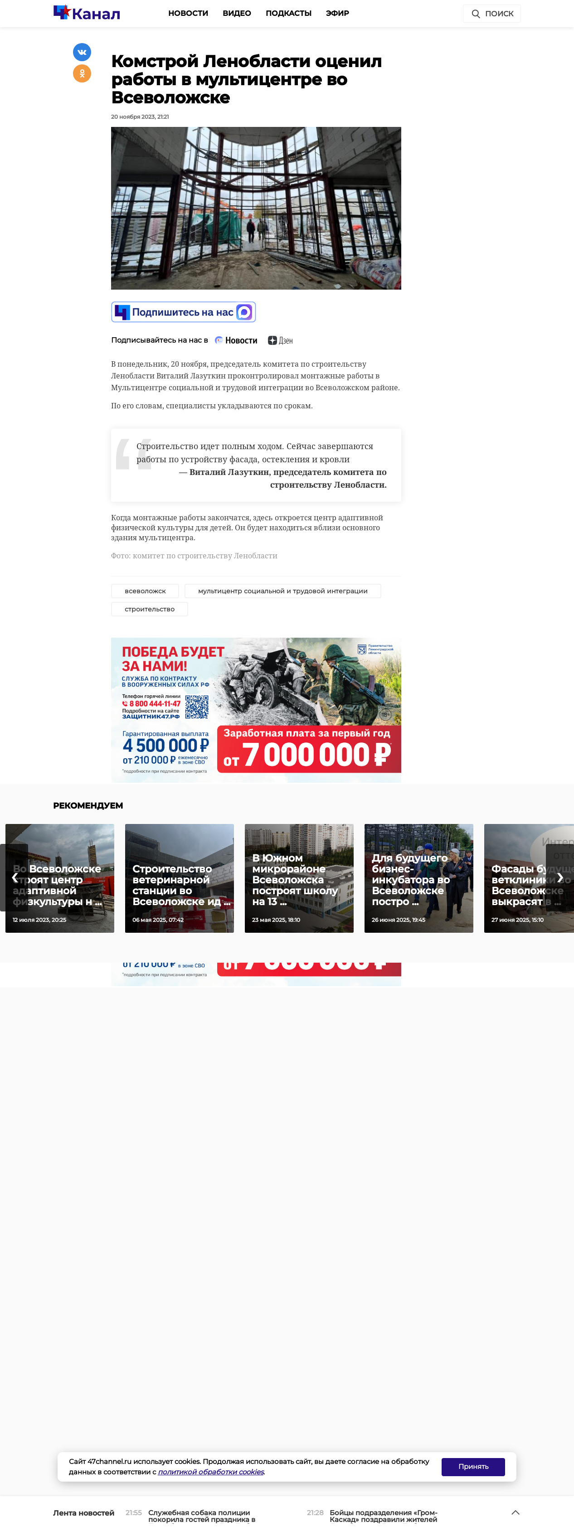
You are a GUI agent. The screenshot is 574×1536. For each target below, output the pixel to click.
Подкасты (288, 13)
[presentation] (14, 877)
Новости (188, 13)
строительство (150, 609)
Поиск (492, 14)
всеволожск (145, 591)
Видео (237, 13)
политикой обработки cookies (210, 1472)
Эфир (337, 13)
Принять (473, 1466)
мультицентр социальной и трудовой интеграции (283, 591)
